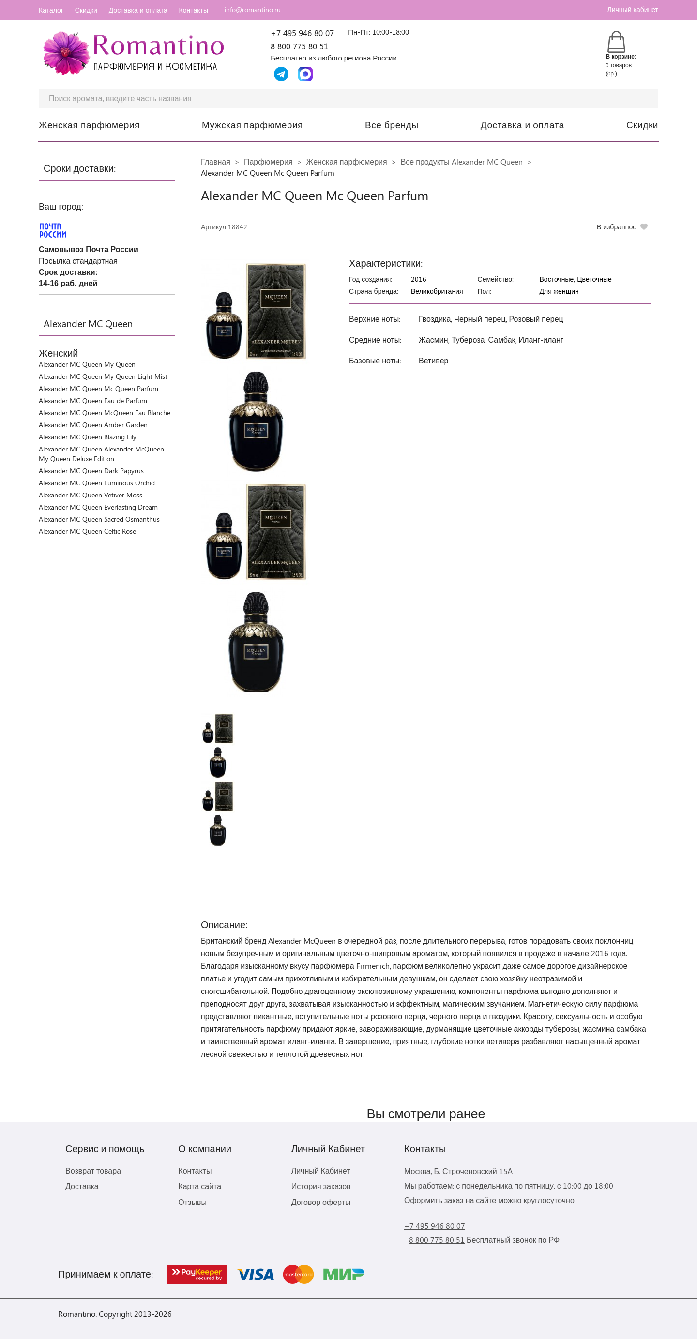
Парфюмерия (268, 161)
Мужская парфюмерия (252, 124)
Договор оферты (321, 1202)
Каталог (51, 10)
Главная (215, 161)
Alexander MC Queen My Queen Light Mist (103, 376)
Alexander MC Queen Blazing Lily (87, 436)
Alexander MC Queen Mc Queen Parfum (98, 388)
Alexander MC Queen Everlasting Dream (98, 507)
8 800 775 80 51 (299, 46)
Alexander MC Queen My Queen (87, 364)
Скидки (86, 10)
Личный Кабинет (320, 1170)
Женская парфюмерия (89, 124)
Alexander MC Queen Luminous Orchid (97, 482)
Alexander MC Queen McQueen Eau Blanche (104, 412)
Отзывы (192, 1202)
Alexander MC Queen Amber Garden (93, 424)
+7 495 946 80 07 (302, 33)
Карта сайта (199, 1186)
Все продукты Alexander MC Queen (462, 161)
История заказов (321, 1186)
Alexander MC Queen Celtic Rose (87, 531)
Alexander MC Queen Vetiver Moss (90, 494)
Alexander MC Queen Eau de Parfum (93, 400)
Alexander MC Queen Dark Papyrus (91, 470)
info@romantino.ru (253, 9)
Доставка (82, 1186)
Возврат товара (93, 1170)
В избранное (616, 226)
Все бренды (392, 124)
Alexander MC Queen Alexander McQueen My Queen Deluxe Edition (101, 453)
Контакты (193, 10)
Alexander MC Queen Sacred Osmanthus (99, 519)
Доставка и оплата (138, 10)
